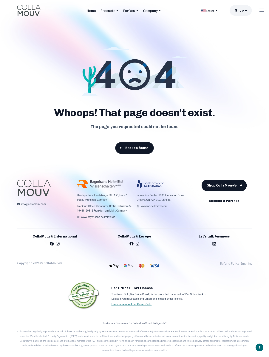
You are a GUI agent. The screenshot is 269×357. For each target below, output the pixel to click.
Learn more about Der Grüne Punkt (131, 304)
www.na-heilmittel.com (154, 206)
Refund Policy (229, 264)
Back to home (136, 148)
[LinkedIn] (214, 244)
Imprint (246, 264)
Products (107, 11)
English (207, 11)
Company (150, 11)
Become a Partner (224, 202)
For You (129, 11)
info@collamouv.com (33, 204)
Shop (239, 10)
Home (91, 11)
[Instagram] (58, 244)
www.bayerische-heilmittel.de (98, 217)
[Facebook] (52, 244)
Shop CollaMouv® (221, 186)
